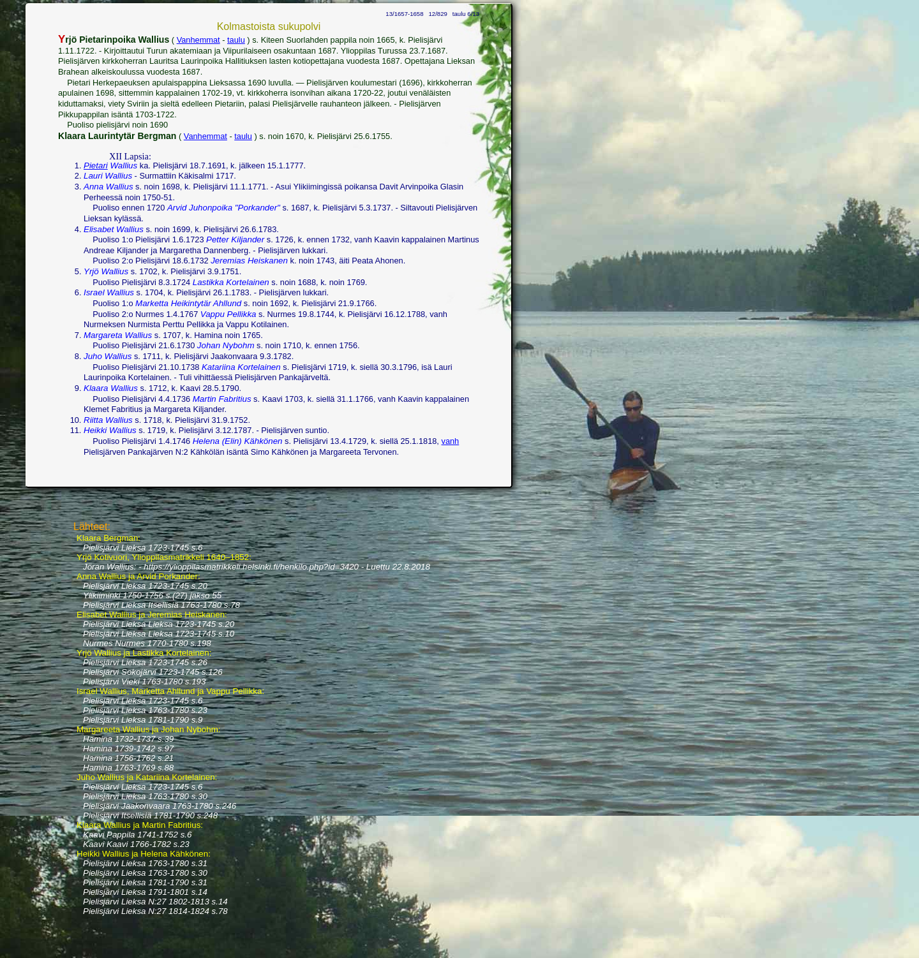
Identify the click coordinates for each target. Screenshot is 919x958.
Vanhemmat (198, 40)
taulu (236, 40)
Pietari (96, 165)
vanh (450, 441)
